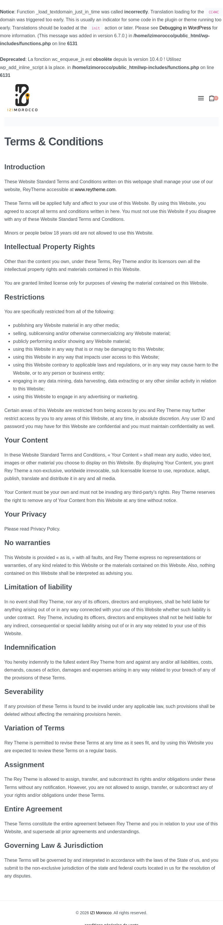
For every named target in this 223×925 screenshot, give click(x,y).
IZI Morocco (101, 912)
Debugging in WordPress (185, 27)
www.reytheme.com (95, 189)
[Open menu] (201, 98)
